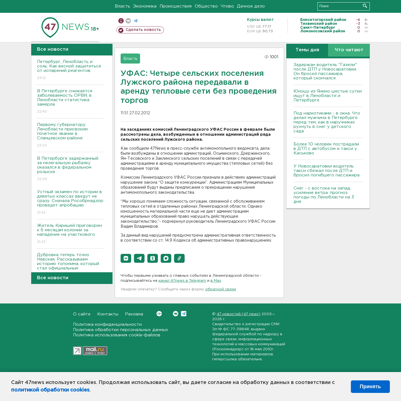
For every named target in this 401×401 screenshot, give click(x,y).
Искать (365, 6)
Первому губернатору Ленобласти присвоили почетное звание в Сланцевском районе (70, 135)
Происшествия (176, 6)
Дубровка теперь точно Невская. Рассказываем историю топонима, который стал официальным (70, 265)
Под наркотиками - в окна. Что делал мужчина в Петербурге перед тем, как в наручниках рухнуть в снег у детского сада (327, 122)
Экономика (145, 6)
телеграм (135, 20)
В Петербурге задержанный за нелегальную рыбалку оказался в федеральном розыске (70, 169)
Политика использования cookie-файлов (116, 335)
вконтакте (128, 20)
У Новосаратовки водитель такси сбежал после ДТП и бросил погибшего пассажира (327, 170)
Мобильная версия (121, 20)
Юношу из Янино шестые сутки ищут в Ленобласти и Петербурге (328, 95)
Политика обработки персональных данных (120, 330)
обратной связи (220, 289)
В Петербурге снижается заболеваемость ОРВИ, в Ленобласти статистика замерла (70, 101)
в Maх (216, 280)
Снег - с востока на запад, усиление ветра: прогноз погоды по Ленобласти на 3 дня (324, 194)
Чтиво (227, 6)
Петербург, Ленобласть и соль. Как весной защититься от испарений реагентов (70, 70)
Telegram (183, 313)
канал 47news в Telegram (182, 280)
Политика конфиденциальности (107, 324)
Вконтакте (159, 313)
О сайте (82, 314)
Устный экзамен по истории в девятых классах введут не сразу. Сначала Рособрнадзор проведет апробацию (70, 202)
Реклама (134, 314)
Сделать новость (143, 29)
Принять (370, 386)
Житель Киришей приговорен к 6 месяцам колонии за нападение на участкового (70, 234)
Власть (122, 6)
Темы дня (307, 50)
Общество (206, 6)
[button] (126, 258)
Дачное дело (251, 6)
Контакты (107, 314)
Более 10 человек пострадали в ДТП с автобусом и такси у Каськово (326, 148)
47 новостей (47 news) (238, 314)
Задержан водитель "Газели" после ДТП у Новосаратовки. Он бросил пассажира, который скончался (325, 71)
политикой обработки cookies (50, 390)
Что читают (349, 50)
